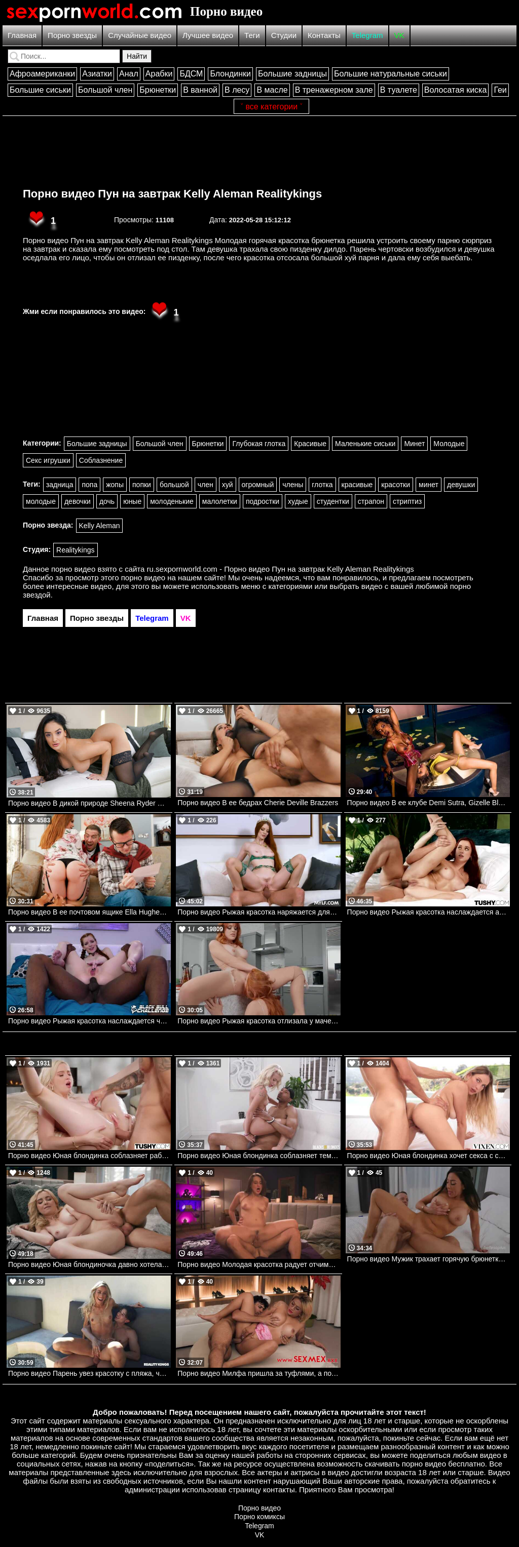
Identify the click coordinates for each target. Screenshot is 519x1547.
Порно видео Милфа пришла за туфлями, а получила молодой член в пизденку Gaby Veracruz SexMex (258, 1373)
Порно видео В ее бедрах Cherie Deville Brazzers (257, 803)
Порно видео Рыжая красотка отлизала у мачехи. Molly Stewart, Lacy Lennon (258, 1021)
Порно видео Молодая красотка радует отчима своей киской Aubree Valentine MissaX (258, 1264)
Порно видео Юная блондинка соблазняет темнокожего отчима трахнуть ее (258, 1156)
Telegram (367, 35)
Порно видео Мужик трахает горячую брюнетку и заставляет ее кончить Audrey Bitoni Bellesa (428, 1259)
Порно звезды (72, 35)
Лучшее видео (207, 35)
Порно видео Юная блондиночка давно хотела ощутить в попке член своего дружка (89, 1264)
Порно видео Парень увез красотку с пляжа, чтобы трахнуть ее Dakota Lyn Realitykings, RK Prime (89, 1373)
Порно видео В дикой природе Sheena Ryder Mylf (89, 803)
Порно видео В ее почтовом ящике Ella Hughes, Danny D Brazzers (89, 912)
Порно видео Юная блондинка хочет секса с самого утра (428, 1156)
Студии (283, 35)
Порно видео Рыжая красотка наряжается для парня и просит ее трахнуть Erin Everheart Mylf (258, 912)
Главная (22, 35)
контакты (279, 1489)
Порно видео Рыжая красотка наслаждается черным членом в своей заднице (89, 1021)
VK (399, 35)
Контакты (324, 35)
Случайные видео (139, 35)
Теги (252, 35)
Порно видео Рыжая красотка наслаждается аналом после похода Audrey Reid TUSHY (428, 912)
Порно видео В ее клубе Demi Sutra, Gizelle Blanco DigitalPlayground (428, 803)
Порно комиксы (259, 1517)
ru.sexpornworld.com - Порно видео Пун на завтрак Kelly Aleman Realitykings (280, 569)
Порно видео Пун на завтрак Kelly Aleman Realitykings (172, 193)
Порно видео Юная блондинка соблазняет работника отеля (89, 1156)
